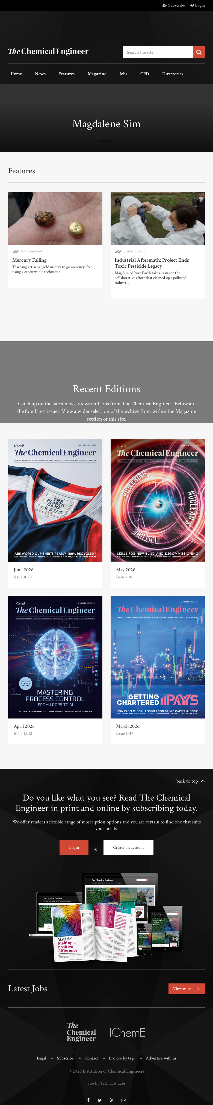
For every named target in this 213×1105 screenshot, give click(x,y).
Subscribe (173, 5)
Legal (39, 1052)
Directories (141, 73)
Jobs (102, 73)
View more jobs (185, 984)
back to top (187, 778)
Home (13, 73)
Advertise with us (163, 1052)
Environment (32, 249)
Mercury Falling (28, 258)
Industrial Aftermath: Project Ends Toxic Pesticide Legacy (156, 260)
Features (55, 73)
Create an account (128, 844)
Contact (91, 1052)
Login (197, 5)
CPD (118, 73)
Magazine (80, 73)
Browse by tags (122, 1052)
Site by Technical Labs (106, 1076)
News (33, 73)
